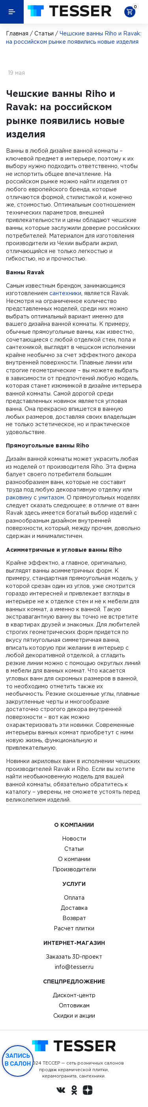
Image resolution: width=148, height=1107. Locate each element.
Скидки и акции (74, 1016)
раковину (19, 497)
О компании (74, 859)
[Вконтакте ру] (61, 1091)
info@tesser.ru (74, 967)
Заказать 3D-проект (74, 957)
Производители (74, 869)
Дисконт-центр (74, 995)
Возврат (74, 918)
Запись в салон (18, 1059)
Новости (74, 838)
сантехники (65, 293)
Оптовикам (74, 1005)
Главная (17, 33)
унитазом (51, 497)
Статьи (44, 33)
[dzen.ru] (87, 1091)
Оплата (74, 897)
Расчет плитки (74, 928)
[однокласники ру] (74, 1091)
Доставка (74, 908)
